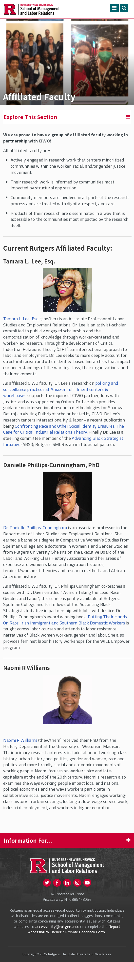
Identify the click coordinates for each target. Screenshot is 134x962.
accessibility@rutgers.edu (57, 926)
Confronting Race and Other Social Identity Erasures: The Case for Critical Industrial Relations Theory (63, 429)
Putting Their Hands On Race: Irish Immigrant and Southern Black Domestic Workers (65, 619)
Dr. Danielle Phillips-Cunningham (35, 527)
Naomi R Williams (20, 740)
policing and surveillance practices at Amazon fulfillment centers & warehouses (60, 389)
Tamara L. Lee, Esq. (21, 318)
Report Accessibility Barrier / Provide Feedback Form (74, 929)
